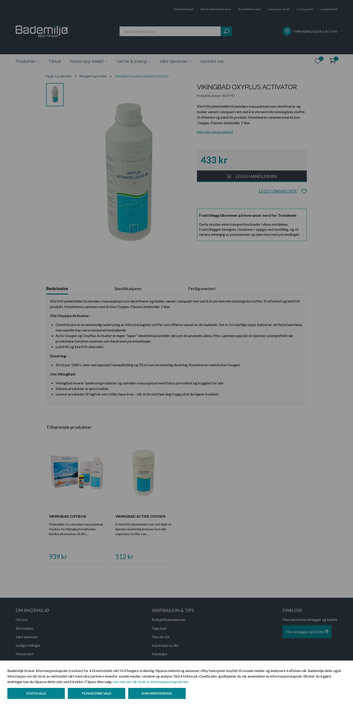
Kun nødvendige (158, 694)
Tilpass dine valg (97, 694)
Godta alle (36, 694)
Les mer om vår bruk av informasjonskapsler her (151, 682)
